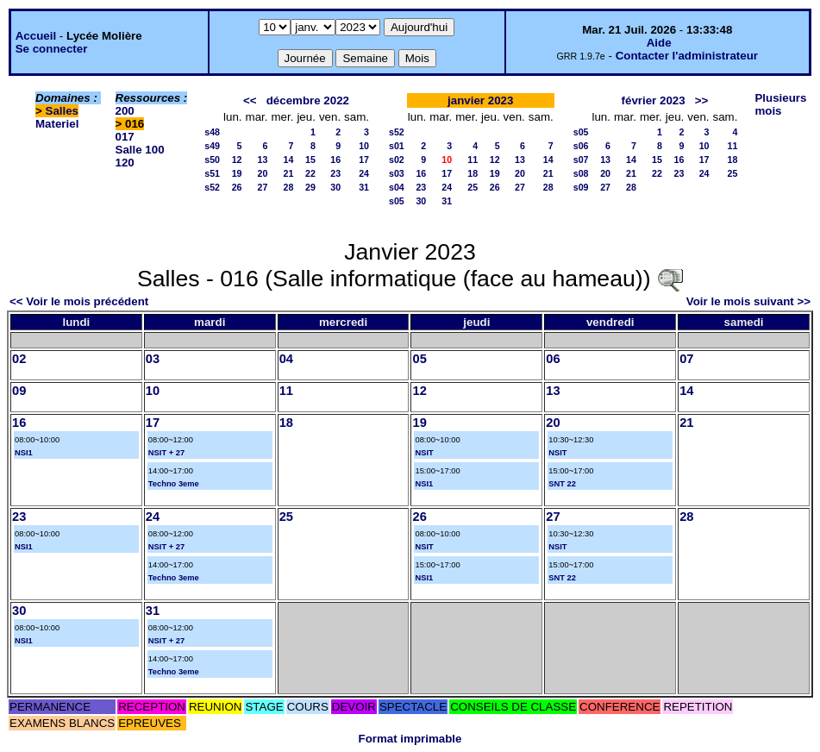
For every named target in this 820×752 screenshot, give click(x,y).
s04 (396, 187)
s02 (396, 159)
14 (289, 159)
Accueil (36, 35)
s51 (212, 173)
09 (19, 391)
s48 (212, 132)
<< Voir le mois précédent (78, 301)
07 (686, 359)
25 (472, 187)
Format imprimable (410, 738)
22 (310, 173)
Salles (62, 110)
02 (19, 359)
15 (310, 159)
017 (125, 136)
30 (335, 187)
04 (286, 359)
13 (263, 159)
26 (237, 187)
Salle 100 (140, 149)
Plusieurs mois (780, 104)
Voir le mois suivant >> (748, 301)
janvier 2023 (480, 100)
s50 (212, 159)
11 (472, 159)
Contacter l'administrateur (687, 55)
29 (310, 187)
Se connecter (52, 48)
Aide (659, 42)
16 (335, 159)
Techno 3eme (173, 483)
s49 (212, 146)
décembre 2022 (307, 100)
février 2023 (653, 100)
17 (364, 159)
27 (263, 187)
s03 (396, 173)
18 (472, 173)
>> (702, 100)
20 (263, 173)
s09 (581, 187)
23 (335, 173)
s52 (212, 187)
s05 (396, 201)
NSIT (424, 452)
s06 (581, 146)
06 (553, 359)
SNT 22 (562, 483)
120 (125, 162)
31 (364, 187)
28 (289, 187)
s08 (581, 173)
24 (364, 173)
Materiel (56, 123)
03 (153, 359)
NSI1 (24, 452)
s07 (581, 159)
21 (289, 173)
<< (250, 100)
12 (237, 159)
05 (419, 359)
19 (237, 173)
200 (125, 110)
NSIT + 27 (166, 452)
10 (364, 146)
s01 (396, 146)
